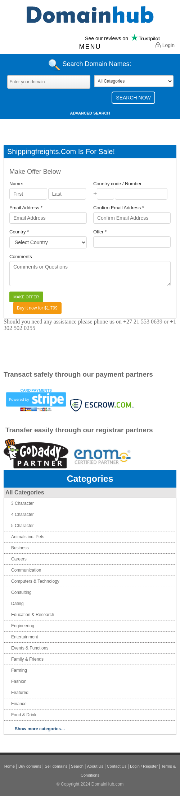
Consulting (21, 592)
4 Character (22, 514)
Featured (19, 692)
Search (77, 766)
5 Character (22, 525)
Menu (90, 46)
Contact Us (116, 766)
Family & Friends (27, 659)
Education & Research (32, 614)
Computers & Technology (35, 581)
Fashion (19, 681)
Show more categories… (40, 728)
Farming (19, 670)
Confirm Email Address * (118, 207)
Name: (16, 183)
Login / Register (144, 766)
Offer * (100, 231)
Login (165, 45)
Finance (19, 703)
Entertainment (24, 636)
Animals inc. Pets (27, 536)
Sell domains (56, 766)
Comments (20, 256)
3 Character (22, 503)
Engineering (22, 625)
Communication (26, 570)
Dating (17, 603)
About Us (95, 766)
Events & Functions (29, 648)
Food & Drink (23, 714)
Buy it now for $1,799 (37, 308)
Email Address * (25, 207)
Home (9, 766)
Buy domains (29, 766)
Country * (19, 231)
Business (20, 547)
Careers (19, 559)
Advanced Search (90, 113)
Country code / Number (117, 183)
